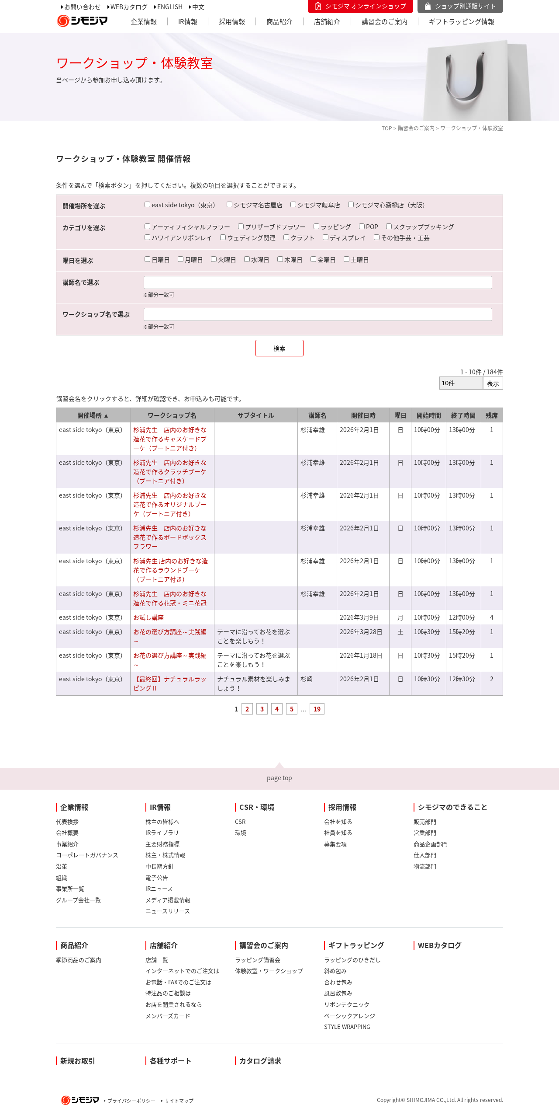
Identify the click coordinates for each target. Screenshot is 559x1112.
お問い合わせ (82, 6)
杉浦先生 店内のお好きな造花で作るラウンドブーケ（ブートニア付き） (170, 569)
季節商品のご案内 (78, 959)
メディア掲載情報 (167, 900)
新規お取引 (77, 1060)
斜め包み (335, 970)
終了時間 (463, 415)
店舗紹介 (327, 21)
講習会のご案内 (384, 21)
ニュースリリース (167, 910)
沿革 (61, 866)
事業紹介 (67, 844)
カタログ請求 (260, 1060)
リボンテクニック (346, 1004)
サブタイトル (256, 415)
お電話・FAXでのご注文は (178, 982)
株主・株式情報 (165, 855)
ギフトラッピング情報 (461, 21)
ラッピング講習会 (257, 959)
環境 (240, 832)
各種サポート (171, 1060)
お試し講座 (148, 617)
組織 (61, 877)
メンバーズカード (167, 1015)
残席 (492, 415)
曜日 (400, 415)
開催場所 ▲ (93, 415)
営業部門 (425, 832)
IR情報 (187, 21)
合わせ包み (338, 982)
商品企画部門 (431, 844)
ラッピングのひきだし (352, 959)
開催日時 (363, 415)
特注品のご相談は (168, 993)
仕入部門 (425, 855)
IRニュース (159, 888)
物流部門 (425, 866)
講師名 (317, 415)
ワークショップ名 (172, 415)
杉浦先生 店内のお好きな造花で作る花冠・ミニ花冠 (170, 598)
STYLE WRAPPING (347, 1026)
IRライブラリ (162, 832)
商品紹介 (279, 21)
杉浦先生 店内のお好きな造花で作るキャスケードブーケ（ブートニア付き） (170, 438)
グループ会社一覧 (78, 900)
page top (279, 777)
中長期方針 (159, 866)
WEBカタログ (129, 6)
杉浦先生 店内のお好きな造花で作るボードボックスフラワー (170, 537)
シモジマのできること (453, 807)
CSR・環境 (256, 807)
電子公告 (156, 877)
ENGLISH (170, 6)
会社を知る (338, 821)
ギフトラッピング (356, 945)
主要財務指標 (162, 844)
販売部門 (425, 821)
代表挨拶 (67, 821)
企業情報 (144, 21)
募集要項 (335, 844)
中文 (198, 6)
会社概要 (67, 832)
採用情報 (232, 21)
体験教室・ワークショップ (269, 970)
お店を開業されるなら (173, 1004)
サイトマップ (179, 1101)
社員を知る (338, 832)
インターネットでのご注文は (182, 970)
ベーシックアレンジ (349, 1015)
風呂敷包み (338, 993)
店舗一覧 (156, 959)
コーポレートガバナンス (87, 855)
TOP (387, 128)
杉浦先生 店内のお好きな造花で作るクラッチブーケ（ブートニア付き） (170, 471)
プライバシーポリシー (131, 1101)
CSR (240, 821)
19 (317, 708)
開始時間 (429, 415)
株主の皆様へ (162, 821)
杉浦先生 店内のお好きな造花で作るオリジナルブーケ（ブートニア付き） (170, 504)
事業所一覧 (70, 888)
